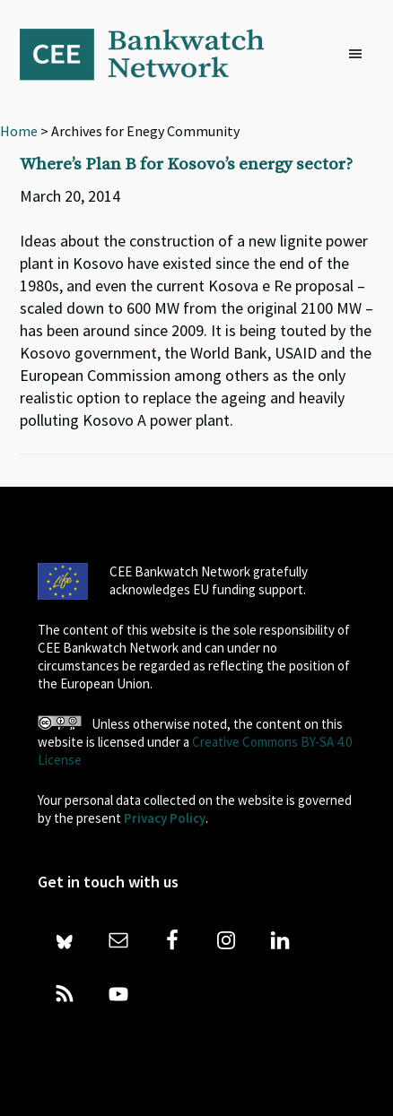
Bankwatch (154, 54)
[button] (359, 54)
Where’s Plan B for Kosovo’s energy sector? (186, 164)
